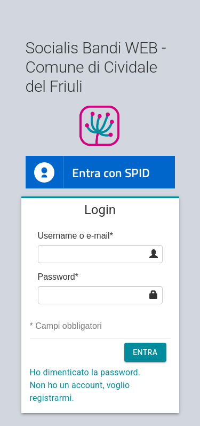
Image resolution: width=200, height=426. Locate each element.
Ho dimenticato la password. (85, 372)
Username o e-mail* (75, 235)
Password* (58, 276)
